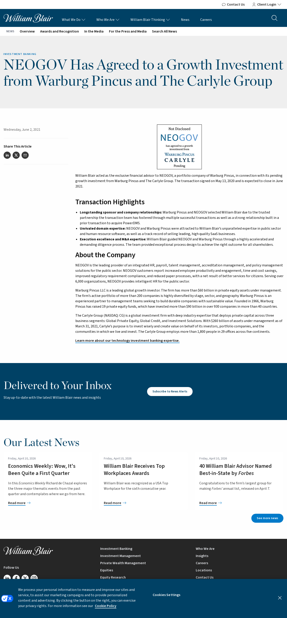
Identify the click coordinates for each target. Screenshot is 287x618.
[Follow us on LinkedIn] (7, 578)
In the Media (94, 31)
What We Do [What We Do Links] (74, 19)
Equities (106, 570)
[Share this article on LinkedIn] (7, 155)
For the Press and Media (128, 31)
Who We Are (108, 19)
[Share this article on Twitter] (16, 155)
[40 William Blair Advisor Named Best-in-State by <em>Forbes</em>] (239, 503)
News (185, 19)
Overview (27, 31)
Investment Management (120, 555)
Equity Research (113, 577)
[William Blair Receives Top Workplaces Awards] (143, 503)
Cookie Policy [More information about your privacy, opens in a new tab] (105, 609)
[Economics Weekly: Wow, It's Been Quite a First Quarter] (48, 503)
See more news (267, 518)
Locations (204, 570)
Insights (202, 555)
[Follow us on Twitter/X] (25, 578)
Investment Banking (116, 548)
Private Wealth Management (123, 563)
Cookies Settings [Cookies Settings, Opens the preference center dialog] (166, 598)
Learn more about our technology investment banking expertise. (127, 340)
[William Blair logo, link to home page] (28, 17)
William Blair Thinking (150, 19)
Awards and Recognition (59, 31)
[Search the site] (274, 18)
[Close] (280, 601)
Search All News (164, 31)
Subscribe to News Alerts (169, 391)
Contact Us (233, 4)
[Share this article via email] (25, 155)
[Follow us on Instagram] (34, 578)
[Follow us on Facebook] (16, 578)
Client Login (267, 4)
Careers (206, 19)
